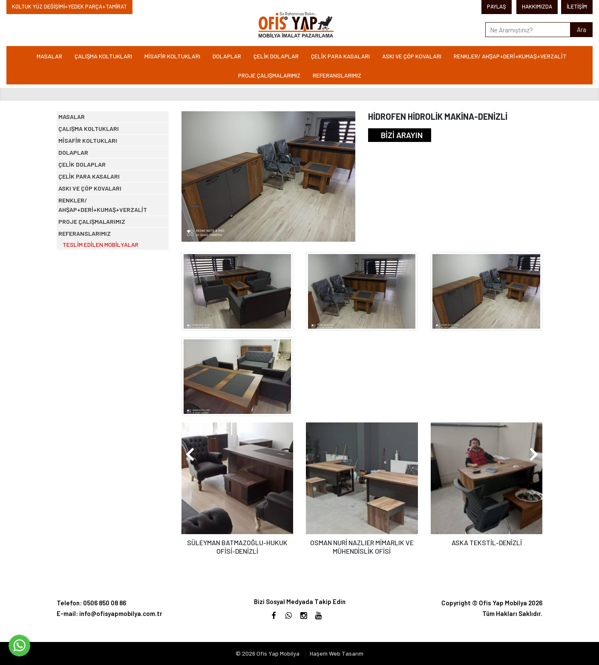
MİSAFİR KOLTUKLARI (172, 56)
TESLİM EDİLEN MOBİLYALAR (108, 355)
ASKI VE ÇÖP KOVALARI (411, 56)
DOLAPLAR (227, 56)
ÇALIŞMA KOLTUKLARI (103, 56)
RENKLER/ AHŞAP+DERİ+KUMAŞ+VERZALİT (510, 56)
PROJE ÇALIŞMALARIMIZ (269, 75)
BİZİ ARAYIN (402, 135)
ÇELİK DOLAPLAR (276, 56)
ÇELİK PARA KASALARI (340, 56)
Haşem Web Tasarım (336, 653)
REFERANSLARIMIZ (337, 75)
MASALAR (49, 56)
